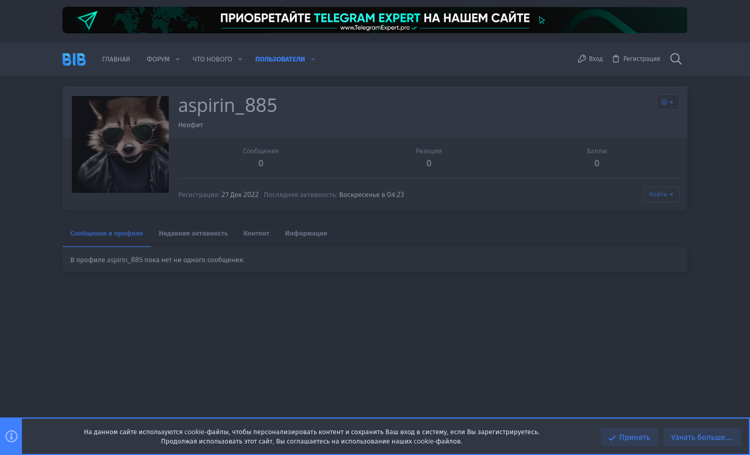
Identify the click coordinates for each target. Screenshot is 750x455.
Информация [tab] (306, 233)
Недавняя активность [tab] (193, 233)
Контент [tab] (257, 233)
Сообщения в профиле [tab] (106, 233)
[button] (177, 59)
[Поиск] (676, 59)
